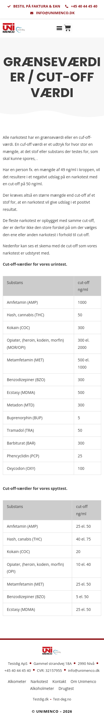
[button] (59, 27)
